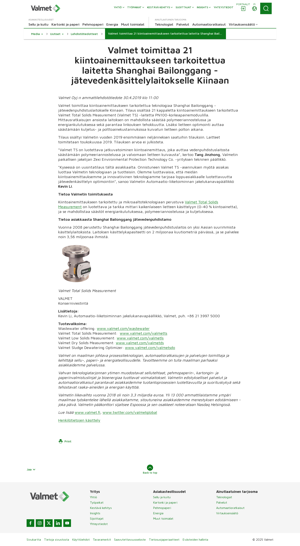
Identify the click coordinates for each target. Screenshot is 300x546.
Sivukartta (34, 539)
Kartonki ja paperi (165, 502)
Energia (158, 513)
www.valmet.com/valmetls (140, 338)
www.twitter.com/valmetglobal (130, 412)
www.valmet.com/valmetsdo (150, 347)
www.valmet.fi (87, 412)
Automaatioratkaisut (230, 507)
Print (64, 441)
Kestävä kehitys (101, 507)
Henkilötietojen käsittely (79, 420)
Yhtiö (93, 497)
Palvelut (221, 502)
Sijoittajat (97, 518)
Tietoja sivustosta (56, 539)
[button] (37, 34)
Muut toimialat (163, 518)
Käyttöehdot (81, 539)
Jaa (31, 469)
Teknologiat (224, 497)
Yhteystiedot (99, 524)
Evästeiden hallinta (195, 539)
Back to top (150, 469)
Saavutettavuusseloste (130, 539)
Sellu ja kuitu (162, 497)
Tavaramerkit (102, 539)
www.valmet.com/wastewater (123, 328)
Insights (95, 513)
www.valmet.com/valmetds (140, 343)
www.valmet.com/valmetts (143, 333)
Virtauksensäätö (227, 513)
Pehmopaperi (162, 507)
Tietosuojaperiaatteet (164, 539)
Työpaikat (97, 502)
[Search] (266, 8)
